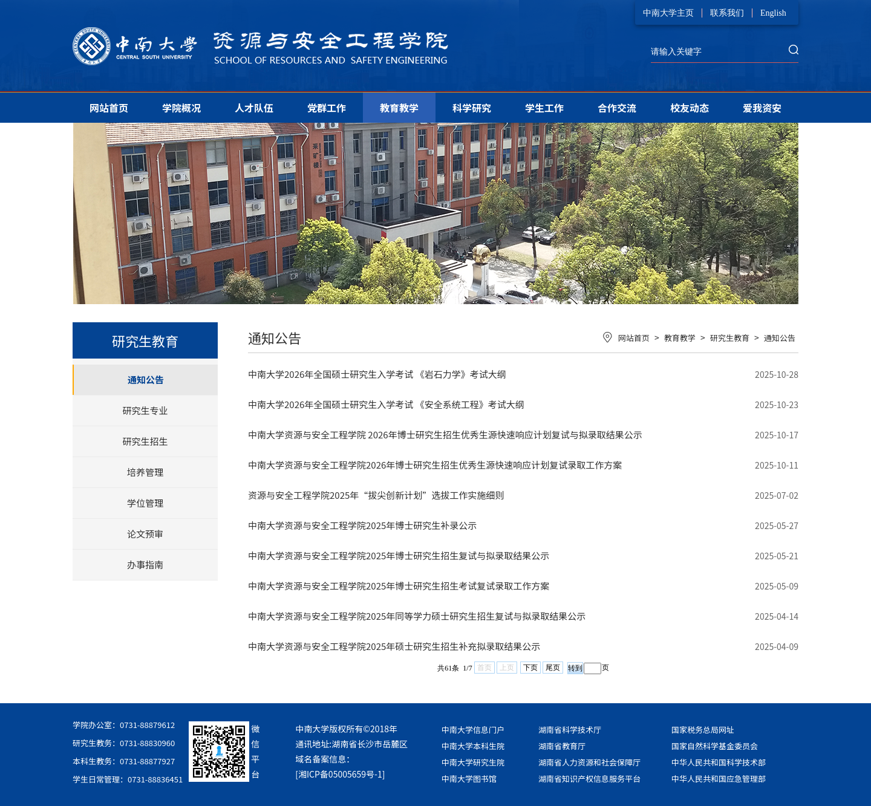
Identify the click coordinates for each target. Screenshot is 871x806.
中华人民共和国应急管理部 (718, 778)
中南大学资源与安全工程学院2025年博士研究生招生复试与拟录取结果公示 (398, 555)
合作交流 (617, 107)
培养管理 (145, 472)
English (773, 13)
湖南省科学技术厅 (569, 729)
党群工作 (326, 107)
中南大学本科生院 (473, 746)
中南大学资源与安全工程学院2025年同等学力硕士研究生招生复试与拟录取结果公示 (417, 615)
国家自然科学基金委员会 (714, 746)
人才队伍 (254, 107)
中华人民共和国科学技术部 (718, 762)
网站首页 (109, 107)
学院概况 (181, 107)
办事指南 (145, 564)
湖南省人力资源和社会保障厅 (589, 762)
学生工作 (544, 107)
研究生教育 (729, 337)
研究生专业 (145, 410)
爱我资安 (762, 107)
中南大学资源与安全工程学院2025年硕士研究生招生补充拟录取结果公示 (394, 646)
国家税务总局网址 (702, 729)
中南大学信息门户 (473, 729)
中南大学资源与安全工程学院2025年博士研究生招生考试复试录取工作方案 (398, 585)
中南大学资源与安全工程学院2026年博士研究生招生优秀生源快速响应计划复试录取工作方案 (435, 464)
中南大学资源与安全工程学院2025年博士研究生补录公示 (362, 525)
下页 (530, 667)
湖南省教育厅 (562, 746)
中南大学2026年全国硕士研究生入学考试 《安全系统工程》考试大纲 (386, 404)
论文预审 (145, 533)
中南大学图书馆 (469, 778)
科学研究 (471, 107)
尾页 (553, 667)
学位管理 (145, 502)
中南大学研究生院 (473, 762)
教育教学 (399, 107)
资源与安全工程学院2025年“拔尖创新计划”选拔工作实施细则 (376, 495)
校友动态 (689, 107)
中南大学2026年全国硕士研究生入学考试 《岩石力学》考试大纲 (377, 374)
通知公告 (146, 379)
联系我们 (727, 13)
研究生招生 (145, 441)
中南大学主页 (668, 13)
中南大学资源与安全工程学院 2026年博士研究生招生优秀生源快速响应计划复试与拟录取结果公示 (445, 434)
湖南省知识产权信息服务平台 (589, 778)
